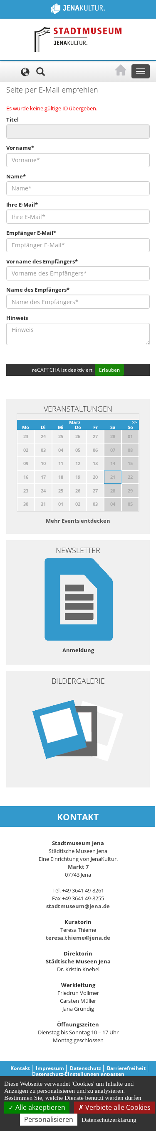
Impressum (50, 1068)
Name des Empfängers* (37, 289)
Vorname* (20, 148)
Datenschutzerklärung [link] (109, 1119)
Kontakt (20, 1068)
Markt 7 (78, 866)
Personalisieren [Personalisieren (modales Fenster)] (48, 1119)
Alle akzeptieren (36, 1107)
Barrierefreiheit (126, 1068)
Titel (12, 119)
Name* (16, 176)
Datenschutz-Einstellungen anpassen (78, 1073)
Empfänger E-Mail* (31, 233)
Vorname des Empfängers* (42, 261)
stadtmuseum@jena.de (78, 906)
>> (134, 422)
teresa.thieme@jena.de (78, 937)
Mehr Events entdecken (78, 520)
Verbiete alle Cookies (114, 1107)
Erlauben (109, 369)
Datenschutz (85, 1068)
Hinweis (17, 318)
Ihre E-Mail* (22, 204)
